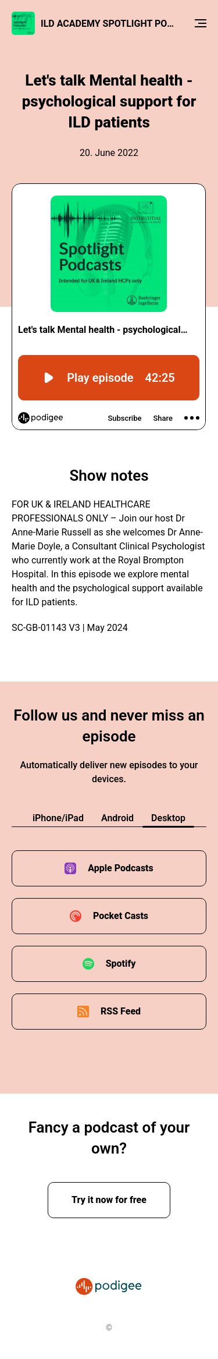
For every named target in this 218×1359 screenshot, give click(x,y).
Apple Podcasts (120, 868)
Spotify (121, 963)
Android (117, 818)
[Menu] (200, 23)
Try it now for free (109, 1199)
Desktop (168, 818)
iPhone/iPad (58, 818)
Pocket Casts (120, 915)
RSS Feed (121, 1011)
